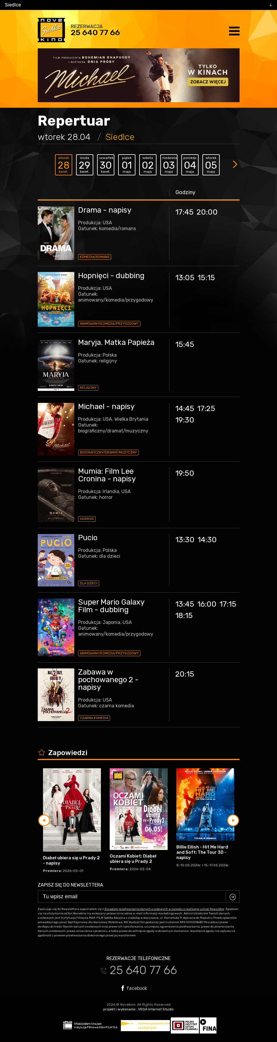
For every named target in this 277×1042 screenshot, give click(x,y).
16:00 (206, 604)
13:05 (185, 277)
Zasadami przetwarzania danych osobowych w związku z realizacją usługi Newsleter (164, 909)
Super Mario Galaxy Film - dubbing (111, 606)
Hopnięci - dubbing (111, 275)
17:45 (184, 212)
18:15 (184, 615)
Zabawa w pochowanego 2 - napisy (108, 680)
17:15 (227, 604)
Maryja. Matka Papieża (116, 342)
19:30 (184, 420)
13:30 (185, 539)
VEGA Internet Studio (156, 1009)
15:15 (206, 277)
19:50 (184, 473)
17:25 (206, 408)
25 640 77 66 (95, 32)
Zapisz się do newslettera (70, 885)
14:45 (184, 408)
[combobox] (138, 5)
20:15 (184, 674)
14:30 (207, 539)
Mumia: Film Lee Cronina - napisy (107, 475)
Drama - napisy (104, 210)
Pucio (87, 537)
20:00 (207, 212)
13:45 (184, 604)
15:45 (184, 344)
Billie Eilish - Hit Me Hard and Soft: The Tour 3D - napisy (202, 852)
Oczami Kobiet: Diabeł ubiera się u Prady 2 (133, 858)
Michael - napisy (106, 406)
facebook (134, 988)
